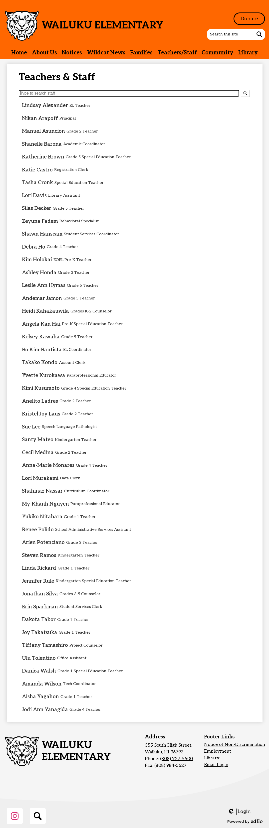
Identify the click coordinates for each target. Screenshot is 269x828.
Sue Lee (31, 427)
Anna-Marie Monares (48, 465)
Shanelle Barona (42, 144)
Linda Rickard (39, 568)
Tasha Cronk (37, 183)
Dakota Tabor (39, 620)
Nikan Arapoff (40, 119)
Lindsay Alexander (45, 106)
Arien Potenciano (43, 543)
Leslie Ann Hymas (43, 285)
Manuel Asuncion (43, 131)
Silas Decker (36, 208)
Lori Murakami (40, 478)
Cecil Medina (38, 453)
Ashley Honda (39, 273)
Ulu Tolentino (39, 658)
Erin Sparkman (40, 607)
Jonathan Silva (40, 594)
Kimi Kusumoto (41, 388)
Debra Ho (33, 247)
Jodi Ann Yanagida (45, 710)
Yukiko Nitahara (42, 517)
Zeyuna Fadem (40, 221)
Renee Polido (38, 530)
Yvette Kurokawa (43, 376)
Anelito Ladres (40, 401)
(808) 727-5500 (176, 758)
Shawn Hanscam (42, 234)
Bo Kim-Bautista (42, 350)
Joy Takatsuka (39, 633)
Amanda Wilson (41, 684)
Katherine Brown (43, 157)
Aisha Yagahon (40, 697)
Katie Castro (37, 170)
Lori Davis (34, 196)
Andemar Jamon (42, 298)
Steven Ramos (39, 555)
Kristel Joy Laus (41, 414)
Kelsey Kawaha (41, 337)
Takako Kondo (39, 363)
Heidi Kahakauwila (45, 311)
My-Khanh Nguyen (45, 504)
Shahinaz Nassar (42, 491)
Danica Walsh (39, 671)
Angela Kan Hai (41, 324)
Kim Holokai (37, 260)
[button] (44, 52)
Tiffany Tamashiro (45, 645)
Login (239, 812)
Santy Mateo (37, 440)
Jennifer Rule (38, 581)
